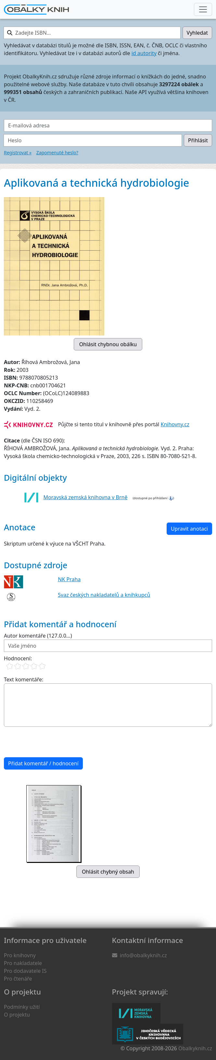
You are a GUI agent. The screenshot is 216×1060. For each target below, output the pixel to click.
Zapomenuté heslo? (57, 152)
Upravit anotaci (189, 528)
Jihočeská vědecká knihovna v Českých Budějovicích (147, 1034)
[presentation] (53, 742)
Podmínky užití (22, 1006)
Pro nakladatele (23, 963)
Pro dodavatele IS (25, 970)
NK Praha (69, 579)
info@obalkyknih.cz (143, 955)
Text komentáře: (23, 679)
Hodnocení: (18, 658)
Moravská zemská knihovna (136, 1013)
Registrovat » (18, 152)
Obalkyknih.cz (195, 1048)
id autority (144, 53)
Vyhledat (197, 32)
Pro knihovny (20, 955)
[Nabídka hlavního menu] (203, 9)
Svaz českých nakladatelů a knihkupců (104, 594)
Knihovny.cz (175, 424)
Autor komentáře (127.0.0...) (38, 635)
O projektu (17, 1014)
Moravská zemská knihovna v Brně (86, 497)
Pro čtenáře (18, 978)
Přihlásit (198, 140)
